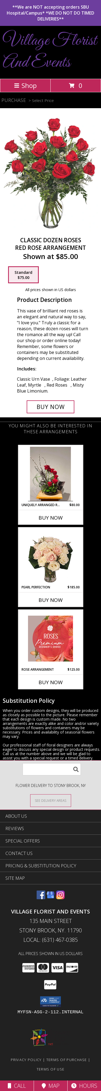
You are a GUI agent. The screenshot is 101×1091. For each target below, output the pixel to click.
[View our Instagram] (60, 897)
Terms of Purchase (66, 1059)
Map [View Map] (51, 1085)
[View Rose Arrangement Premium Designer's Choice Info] (50, 638)
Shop (25, 85)
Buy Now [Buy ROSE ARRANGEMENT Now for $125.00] (51, 682)
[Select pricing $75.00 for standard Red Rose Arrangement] (23, 275)
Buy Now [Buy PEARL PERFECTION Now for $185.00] (51, 600)
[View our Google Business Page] (50, 897)
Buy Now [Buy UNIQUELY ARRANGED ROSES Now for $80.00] (51, 517)
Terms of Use (51, 1069)
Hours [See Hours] (84, 1085)
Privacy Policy (26, 1059)
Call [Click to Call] (17, 1085)
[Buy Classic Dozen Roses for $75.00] (51, 406)
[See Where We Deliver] (50, 800)
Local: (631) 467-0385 (50, 939)
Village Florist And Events (50, 52)
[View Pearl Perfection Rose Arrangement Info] (50, 556)
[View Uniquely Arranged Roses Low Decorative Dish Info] (50, 474)
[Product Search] (52, 769)
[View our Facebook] (41, 897)
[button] (50, 1001)
